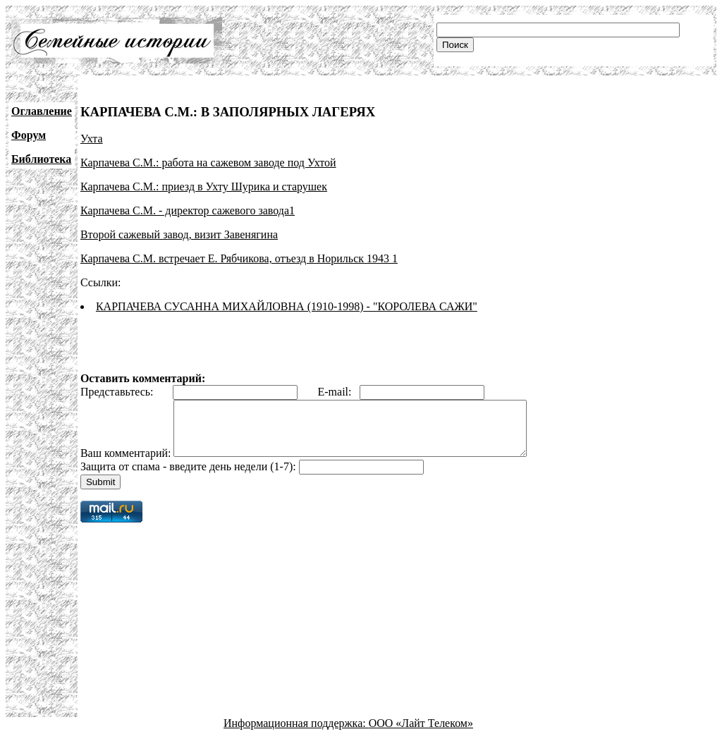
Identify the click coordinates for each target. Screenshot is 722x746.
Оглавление (41, 111)
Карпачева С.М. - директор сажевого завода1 (187, 210)
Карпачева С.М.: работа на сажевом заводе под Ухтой (208, 163)
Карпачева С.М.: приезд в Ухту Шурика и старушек (203, 186)
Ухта (91, 139)
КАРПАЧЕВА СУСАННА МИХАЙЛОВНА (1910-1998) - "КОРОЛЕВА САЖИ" (286, 306)
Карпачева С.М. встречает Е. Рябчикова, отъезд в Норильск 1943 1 (239, 258)
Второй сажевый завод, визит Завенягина (179, 234)
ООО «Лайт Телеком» (421, 734)
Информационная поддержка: (296, 734)
